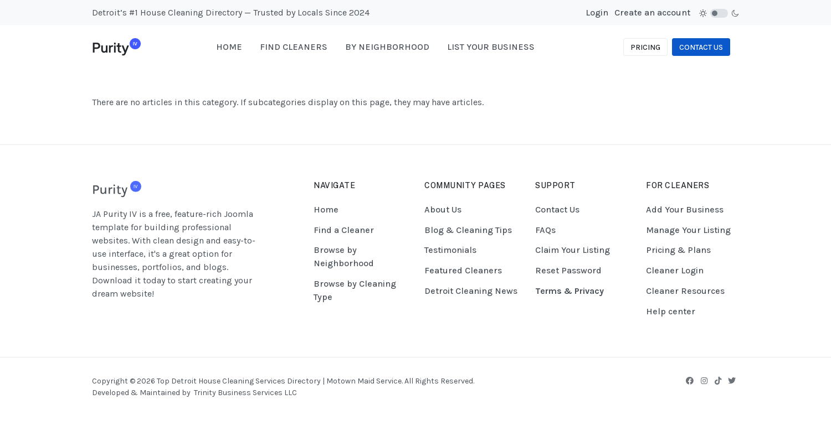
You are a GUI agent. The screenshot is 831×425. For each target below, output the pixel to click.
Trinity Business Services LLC (245, 392)
